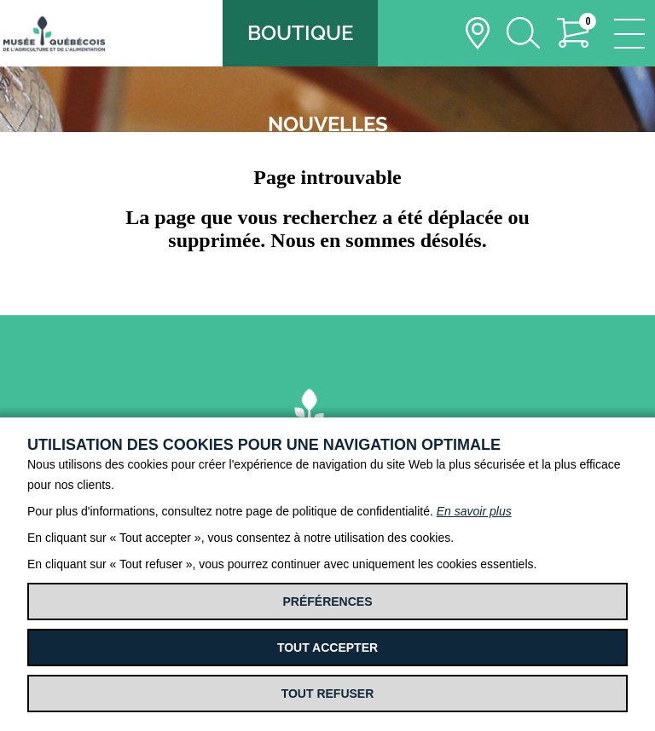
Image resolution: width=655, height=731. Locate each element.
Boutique (300, 32)
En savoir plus (474, 511)
